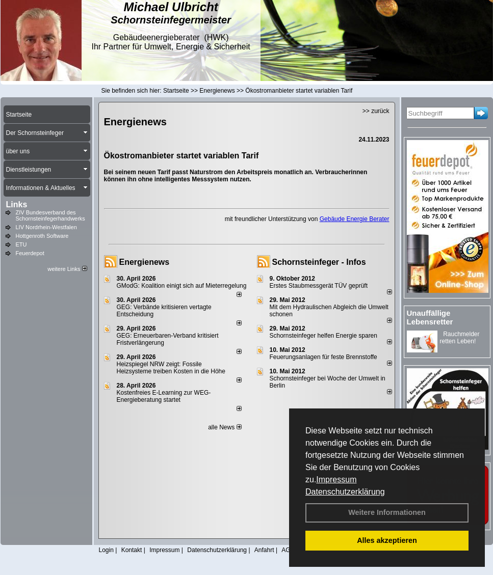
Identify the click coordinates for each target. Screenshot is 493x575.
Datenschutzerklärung (345, 491)
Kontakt (131, 550)
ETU (21, 244)
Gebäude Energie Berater (355, 219)
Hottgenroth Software (42, 236)
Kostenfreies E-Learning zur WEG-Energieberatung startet (164, 396)
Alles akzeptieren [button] (387, 540)
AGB (287, 550)
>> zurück (376, 111)
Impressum (336, 479)
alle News (224, 427)
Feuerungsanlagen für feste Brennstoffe (323, 357)
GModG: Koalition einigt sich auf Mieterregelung (182, 285)
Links (17, 204)
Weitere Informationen (387, 512)
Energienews (144, 262)
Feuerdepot (30, 253)
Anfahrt (264, 550)
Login (106, 550)
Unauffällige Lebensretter (430, 317)
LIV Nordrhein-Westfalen (46, 227)
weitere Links (67, 269)
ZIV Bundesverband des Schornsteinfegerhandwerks (50, 215)
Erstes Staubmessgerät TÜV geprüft (319, 285)
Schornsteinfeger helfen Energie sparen (323, 335)
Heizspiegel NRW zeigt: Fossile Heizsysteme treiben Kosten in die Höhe (171, 368)
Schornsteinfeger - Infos (319, 262)
